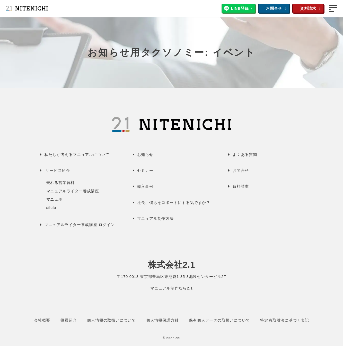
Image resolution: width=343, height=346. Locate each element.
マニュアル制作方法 (155, 219)
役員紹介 (68, 320)
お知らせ (145, 155)
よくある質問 (245, 155)
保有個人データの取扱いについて (219, 320)
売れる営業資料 (60, 183)
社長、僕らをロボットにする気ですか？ (173, 203)
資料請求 (308, 8)
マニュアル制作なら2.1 (171, 288)
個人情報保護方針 (162, 320)
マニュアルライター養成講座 (72, 191)
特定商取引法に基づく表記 (284, 320)
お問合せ (274, 8)
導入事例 (145, 186)
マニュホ (54, 199)
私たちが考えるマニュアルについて (76, 155)
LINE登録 (240, 8)
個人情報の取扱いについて (111, 320)
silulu (51, 207)
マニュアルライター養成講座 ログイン (79, 225)
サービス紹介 (58, 171)
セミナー (145, 171)
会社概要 (42, 320)
